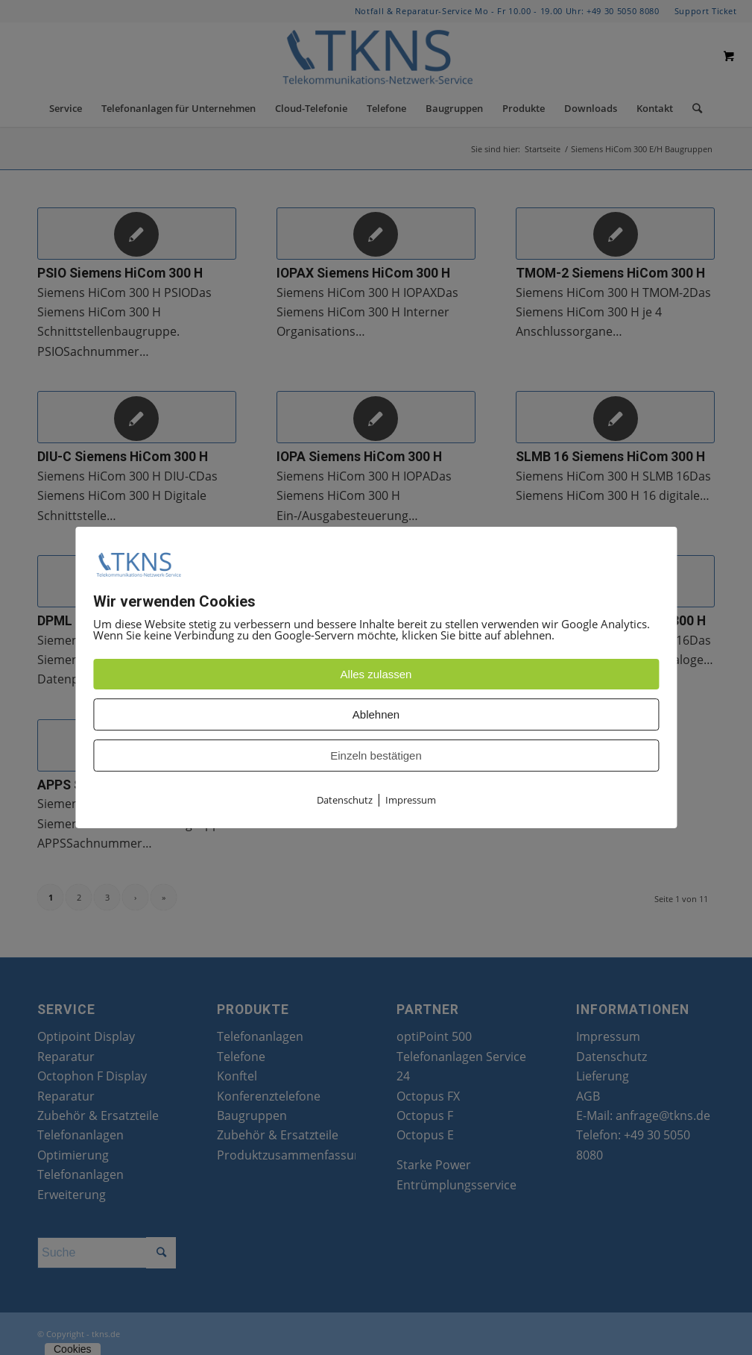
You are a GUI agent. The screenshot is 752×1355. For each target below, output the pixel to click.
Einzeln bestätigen (376, 756)
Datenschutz (345, 800)
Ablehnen (376, 715)
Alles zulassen (376, 675)
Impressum (410, 800)
